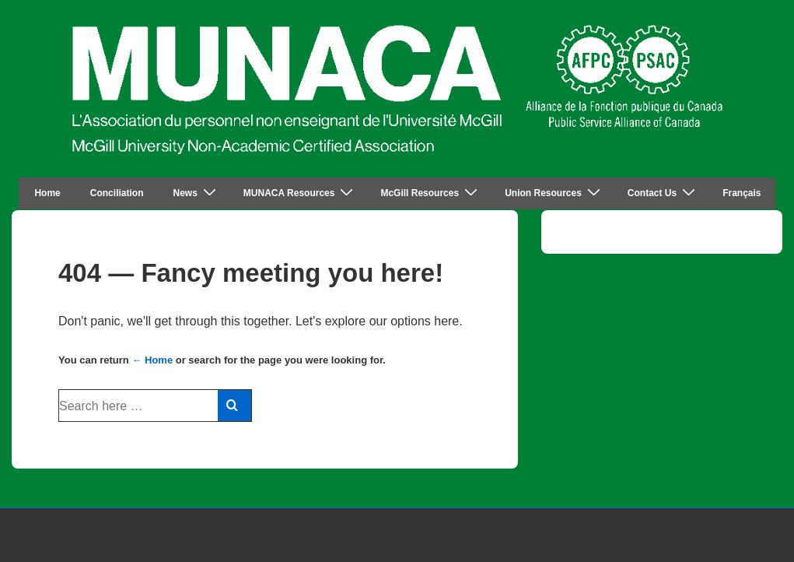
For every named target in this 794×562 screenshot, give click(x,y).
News (196, 192)
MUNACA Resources (300, 192)
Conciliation (117, 193)
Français (741, 193)
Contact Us (663, 192)
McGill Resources (430, 192)
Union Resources (554, 192)
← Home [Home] (152, 360)
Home (47, 193)
